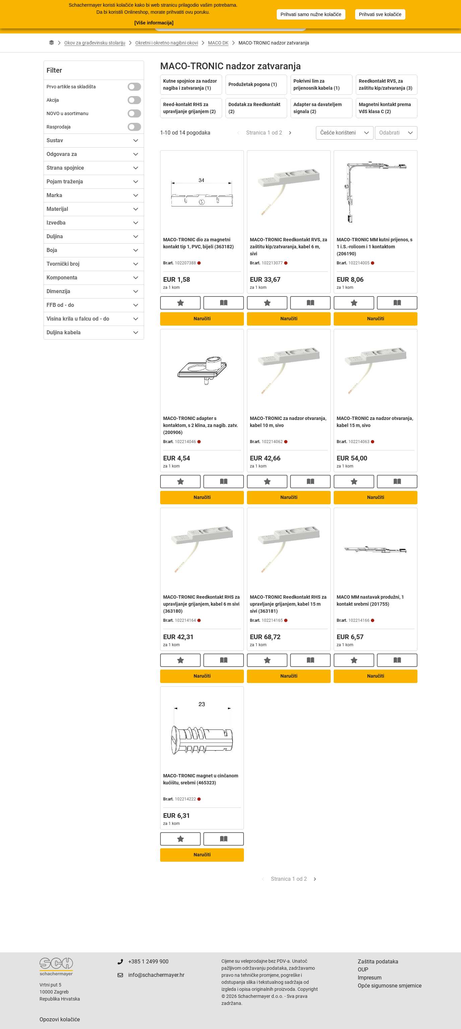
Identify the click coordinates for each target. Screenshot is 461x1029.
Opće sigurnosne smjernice (389, 985)
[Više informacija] (153, 22)
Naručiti (202, 318)
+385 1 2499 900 (148, 961)
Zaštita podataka (378, 961)
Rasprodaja (59, 127)
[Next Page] (290, 133)
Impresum (370, 977)
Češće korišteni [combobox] (338, 133)
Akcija (53, 100)
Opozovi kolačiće (60, 1019)
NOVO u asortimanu (67, 113)
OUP (363, 969)
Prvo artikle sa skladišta (71, 86)
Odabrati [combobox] (389, 133)
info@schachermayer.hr (156, 975)
